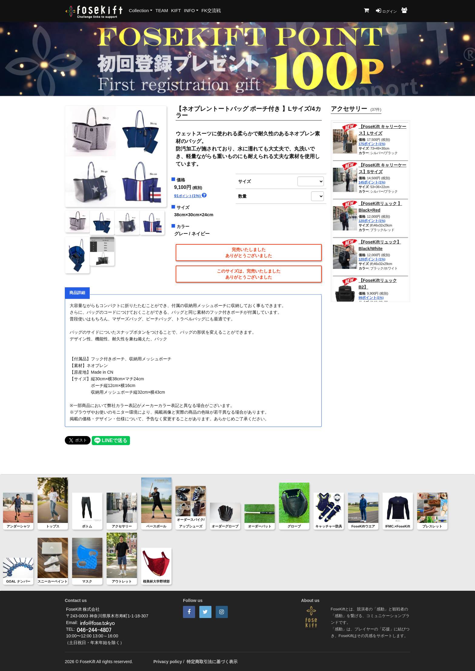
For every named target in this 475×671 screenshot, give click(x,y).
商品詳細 (77, 293)
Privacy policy (168, 661)
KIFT (176, 10)
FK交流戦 (211, 10)
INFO (189, 10)
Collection (139, 10)
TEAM (161, 10)
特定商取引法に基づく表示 (212, 661)
